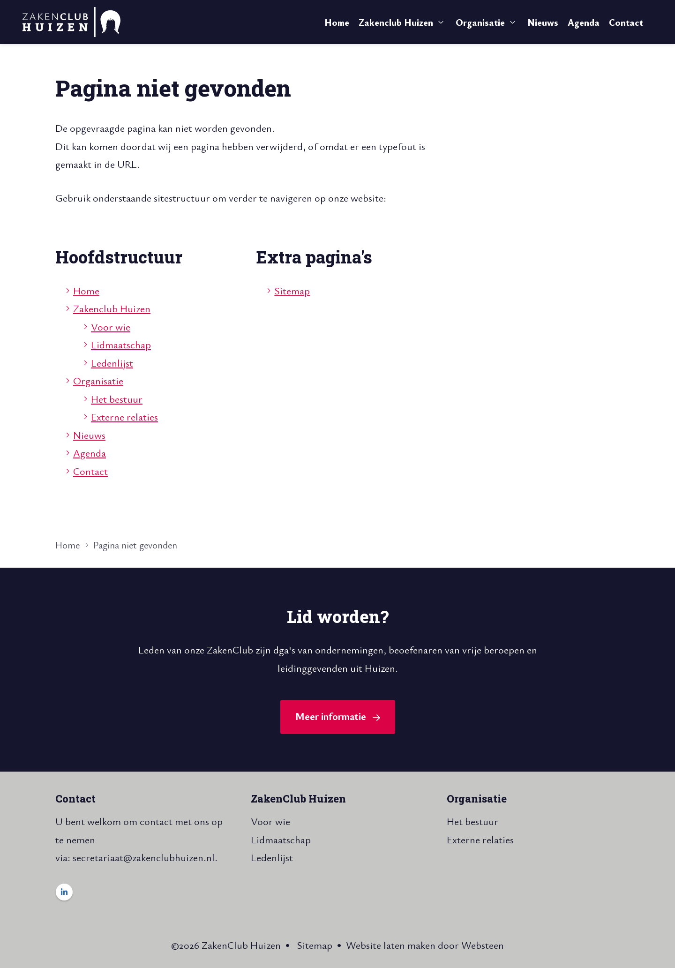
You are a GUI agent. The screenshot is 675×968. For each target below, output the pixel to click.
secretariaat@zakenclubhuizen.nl (144, 857)
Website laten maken (390, 945)
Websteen (482, 945)
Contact (626, 22)
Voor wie (110, 326)
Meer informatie (330, 716)
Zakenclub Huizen (396, 22)
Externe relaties (124, 416)
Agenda (584, 22)
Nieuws (542, 22)
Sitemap (292, 290)
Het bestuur (116, 398)
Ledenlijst (112, 362)
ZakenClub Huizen (298, 798)
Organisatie (480, 22)
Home (336, 22)
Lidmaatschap (121, 344)
